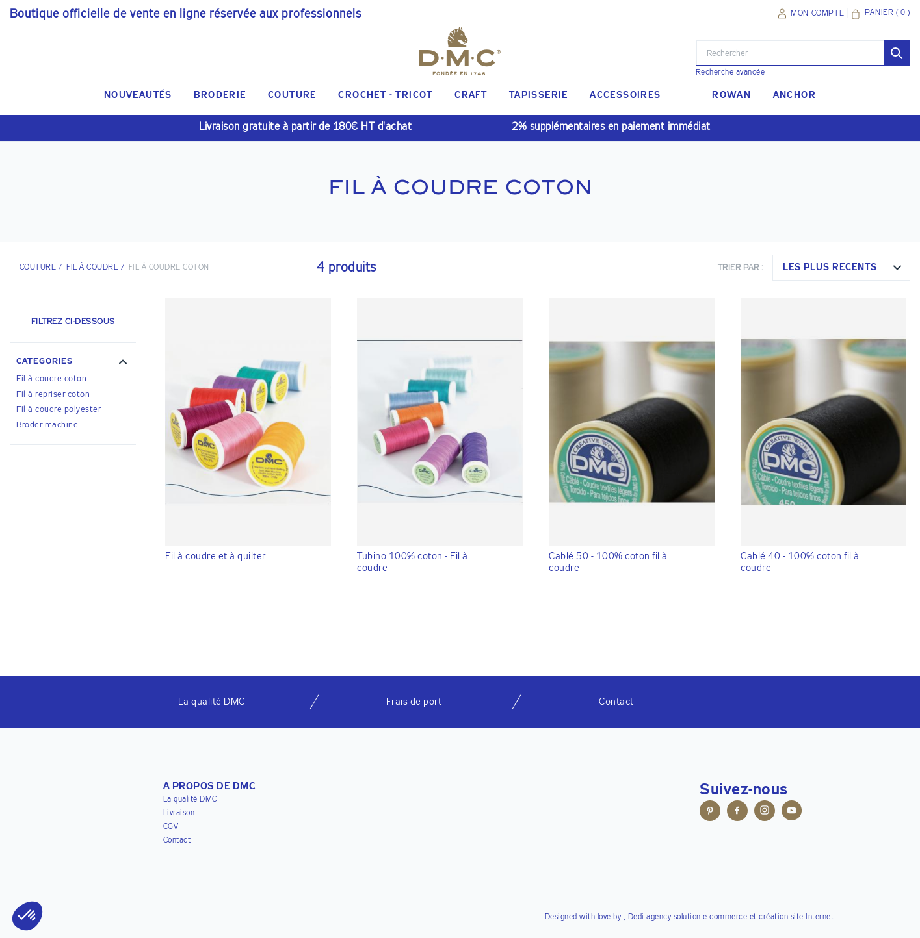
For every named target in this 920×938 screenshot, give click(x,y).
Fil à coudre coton (51, 379)
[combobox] (841, 268)
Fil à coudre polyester (58, 409)
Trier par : (741, 268)
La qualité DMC (190, 800)
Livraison (179, 813)
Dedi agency (650, 917)
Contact (177, 840)
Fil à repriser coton (53, 394)
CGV (171, 827)
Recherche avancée (730, 73)
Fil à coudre (92, 268)
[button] (72, 363)
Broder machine (47, 425)
